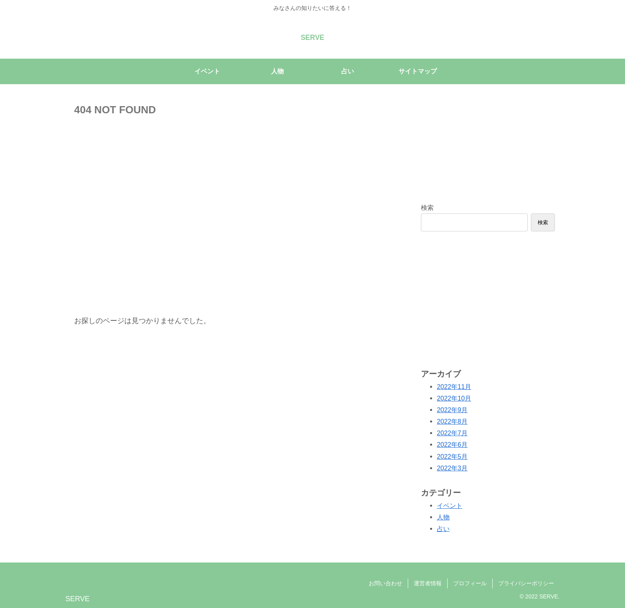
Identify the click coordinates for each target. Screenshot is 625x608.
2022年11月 (454, 386)
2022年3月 (452, 468)
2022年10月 (454, 398)
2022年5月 (452, 456)
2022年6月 (452, 444)
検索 (427, 207)
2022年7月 (452, 432)
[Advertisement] (488, 299)
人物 (443, 517)
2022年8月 (452, 421)
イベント (449, 505)
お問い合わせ (385, 583)
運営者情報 (428, 583)
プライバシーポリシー (526, 583)
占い (443, 528)
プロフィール (470, 583)
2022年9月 (452, 409)
